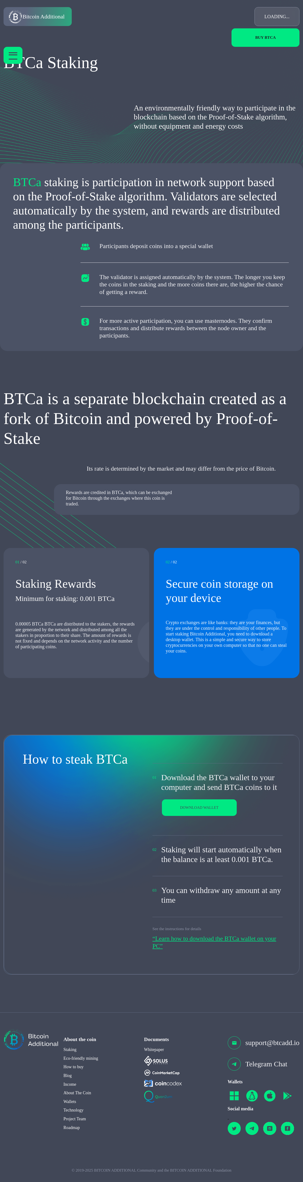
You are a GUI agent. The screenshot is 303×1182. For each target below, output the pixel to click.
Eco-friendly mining (80, 1067)
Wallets (69, 1110)
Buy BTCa (265, 37)
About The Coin (77, 1102)
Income (69, 1093)
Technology (73, 1119)
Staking (69, 1058)
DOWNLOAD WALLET (206, 808)
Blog (67, 1084)
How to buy (73, 1076)
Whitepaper (154, 1058)
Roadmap (71, 1136)
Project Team (74, 1128)
